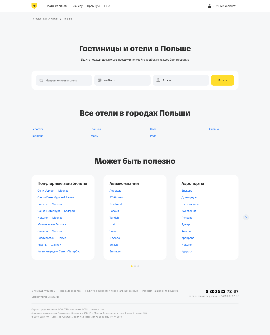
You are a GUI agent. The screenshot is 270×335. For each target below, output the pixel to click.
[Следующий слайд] (246, 217)
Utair (113, 224)
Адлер (186, 224)
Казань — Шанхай (49, 244)
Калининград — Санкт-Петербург (60, 251)
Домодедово (190, 197)
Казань (186, 231)
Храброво (188, 237)
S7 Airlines (116, 197)
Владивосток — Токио (52, 237)
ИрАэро (115, 237)
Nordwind (116, 204)
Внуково (187, 190)
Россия (114, 210)
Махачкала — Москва (52, 224)
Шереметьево (191, 204)
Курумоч (187, 251)
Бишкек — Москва (50, 204)
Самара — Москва (50, 231)
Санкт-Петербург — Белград (56, 210)
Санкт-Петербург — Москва (56, 197)
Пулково (187, 217)
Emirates (115, 251)
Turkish (114, 217)
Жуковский (189, 210)
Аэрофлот (116, 190)
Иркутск (187, 244)
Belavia (114, 244)
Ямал (113, 231)
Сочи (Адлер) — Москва (53, 190)
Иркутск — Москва (50, 217)
